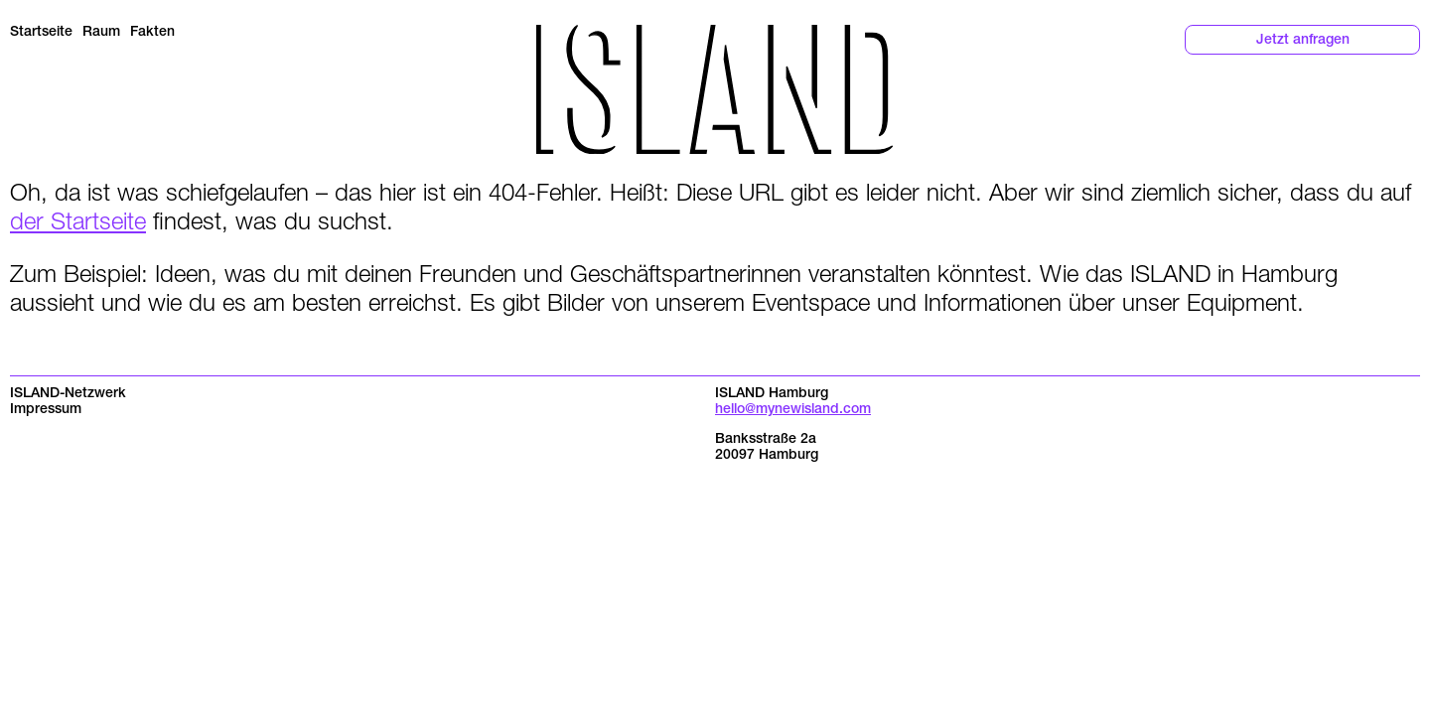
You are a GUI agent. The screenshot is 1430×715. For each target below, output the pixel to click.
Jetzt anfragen (1303, 41)
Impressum (45, 410)
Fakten (152, 33)
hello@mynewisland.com (793, 410)
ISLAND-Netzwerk (68, 394)
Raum (101, 33)
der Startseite (78, 220)
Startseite (41, 33)
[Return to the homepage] (715, 89)
